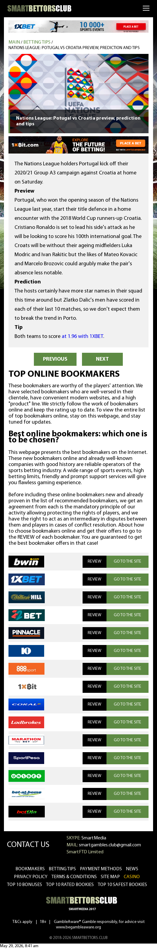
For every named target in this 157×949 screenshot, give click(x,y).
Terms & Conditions (74, 877)
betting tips (62, 869)
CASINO (132, 877)
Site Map (110, 877)
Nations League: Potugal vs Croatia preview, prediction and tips (74, 48)
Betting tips (37, 42)
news (132, 869)
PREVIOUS (55, 359)
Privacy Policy (30, 877)
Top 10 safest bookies (122, 884)
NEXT (102, 359)
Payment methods (101, 869)
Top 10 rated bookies (70, 884)
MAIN (14, 42)
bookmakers (30, 869)
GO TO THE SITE (127, 561)
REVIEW (94, 561)
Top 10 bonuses (24, 884)
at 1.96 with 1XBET (82, 336)
